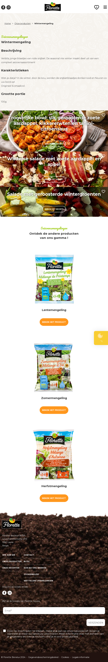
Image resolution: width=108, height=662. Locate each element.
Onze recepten (10, 568)
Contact (29, 555)
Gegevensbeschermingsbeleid (43, 657)
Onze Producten (12, 561)
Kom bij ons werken (35, 568)
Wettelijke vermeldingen (38, 581)
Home (7, 23)
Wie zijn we (8, 555)
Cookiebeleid (31, 574)
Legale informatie (80, 657)
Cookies (65, 657)
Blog (27, 561)
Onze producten (22, 23)
